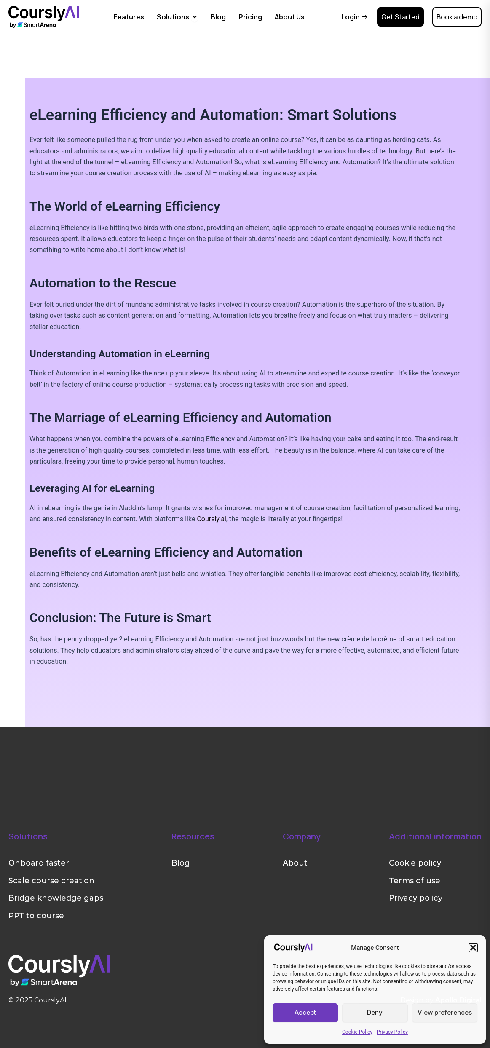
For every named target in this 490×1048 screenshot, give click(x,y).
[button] (473, 947)
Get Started (400, 16)
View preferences (445, 1012)
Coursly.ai (211, 519)
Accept (305, 1012)
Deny (375, 1012)
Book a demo (456, 16)
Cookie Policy (357, 1032)
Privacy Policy (392, 1032)
